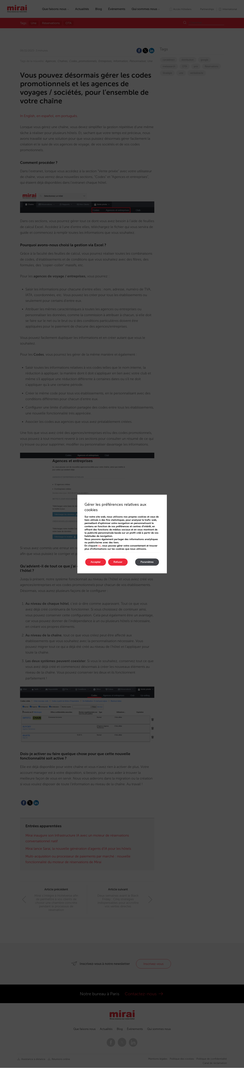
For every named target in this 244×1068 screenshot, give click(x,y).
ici (99, 545)
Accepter (96, 562)
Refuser (117, 562)
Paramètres (147, 562)
